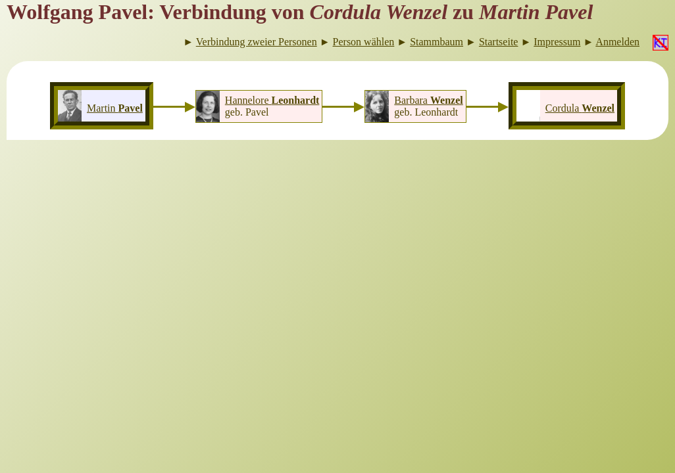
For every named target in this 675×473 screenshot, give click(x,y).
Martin (115, 108)
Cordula (579, 108)
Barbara (428, 100)
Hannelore (272, 100)
